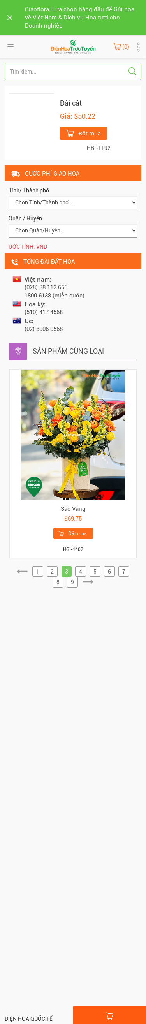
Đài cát (71, 103)
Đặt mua (83, 132)
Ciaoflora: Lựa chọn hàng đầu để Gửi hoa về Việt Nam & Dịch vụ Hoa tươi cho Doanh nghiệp (79, 17)
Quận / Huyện (25, 218)
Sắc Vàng (73, 508)
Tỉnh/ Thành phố (29, 190)
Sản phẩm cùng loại (68, 351)
